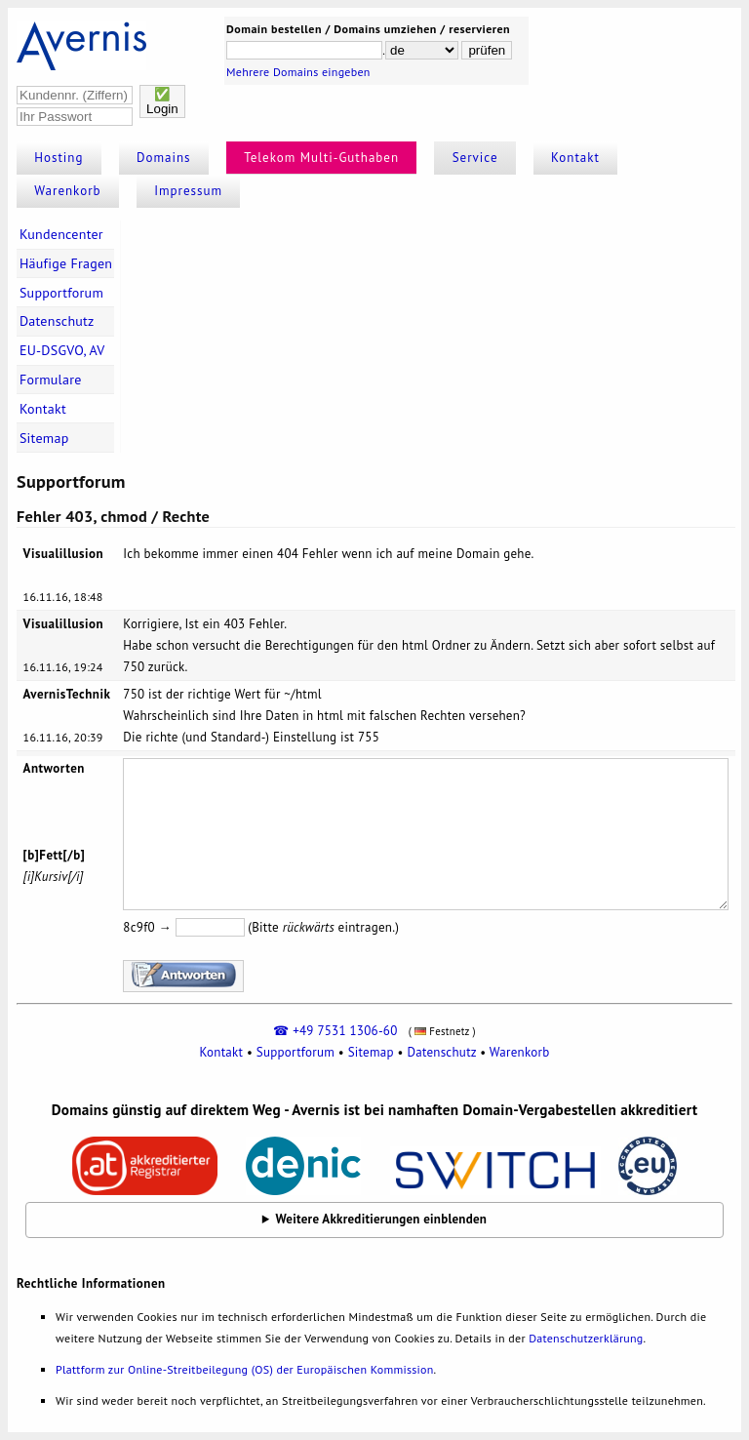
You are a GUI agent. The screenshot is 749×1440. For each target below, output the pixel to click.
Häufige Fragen (66, 263)
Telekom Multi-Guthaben (321, 157)
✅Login (162, 101)
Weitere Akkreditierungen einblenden (382, 1219)
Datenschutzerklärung (586, 1338)
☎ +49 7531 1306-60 (335, 1030)
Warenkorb (67, 190)
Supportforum (61, 292)
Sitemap (44, 438)
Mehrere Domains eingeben (298, 71)
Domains (164, 157)
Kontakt (575, 157)
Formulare (51, 379)
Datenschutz (57, 321)
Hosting (58, 157)
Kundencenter (61, 234)
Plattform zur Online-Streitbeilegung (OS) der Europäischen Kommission (244, 1369)
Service (475, 157)
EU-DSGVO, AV (62, 350)
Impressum (188, 190)
